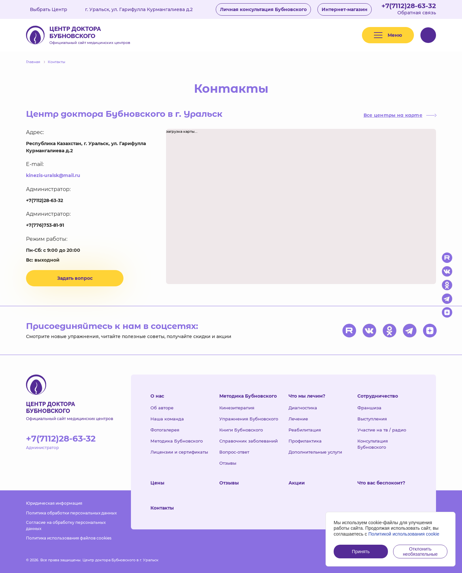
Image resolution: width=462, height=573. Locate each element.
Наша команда (167, 418)
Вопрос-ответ (234, 452)
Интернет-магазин (344, 9)
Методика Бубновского (176, 440)
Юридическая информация (54, 503)
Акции (297, 483)
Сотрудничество (377, 396)
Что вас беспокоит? (381, 483)
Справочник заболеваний (248, 440)
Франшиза (369, 407)
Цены (157, 483)
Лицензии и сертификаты (179, 452)
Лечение (298, 418)
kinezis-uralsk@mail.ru (53, 175)
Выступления (372, 418)
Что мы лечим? (307, 396)
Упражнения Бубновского (248, 418)
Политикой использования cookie (404, 534)
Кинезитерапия (236, 407)
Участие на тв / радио (381, 429)
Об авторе (161, 407)
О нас (157, 396)
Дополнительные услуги (315, 452)
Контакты (162, 508)
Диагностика (303, 407)
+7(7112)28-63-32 (408, 6)
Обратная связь (416, 13)
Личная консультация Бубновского (263, 9)
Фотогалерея (164, 429)
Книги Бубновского (241, 429)
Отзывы (227, 463)
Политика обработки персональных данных (71, 513)
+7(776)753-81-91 (45, 225)
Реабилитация (305, 429)
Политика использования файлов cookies (68, 538)
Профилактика (305, 440)
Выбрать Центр (53, 9)
